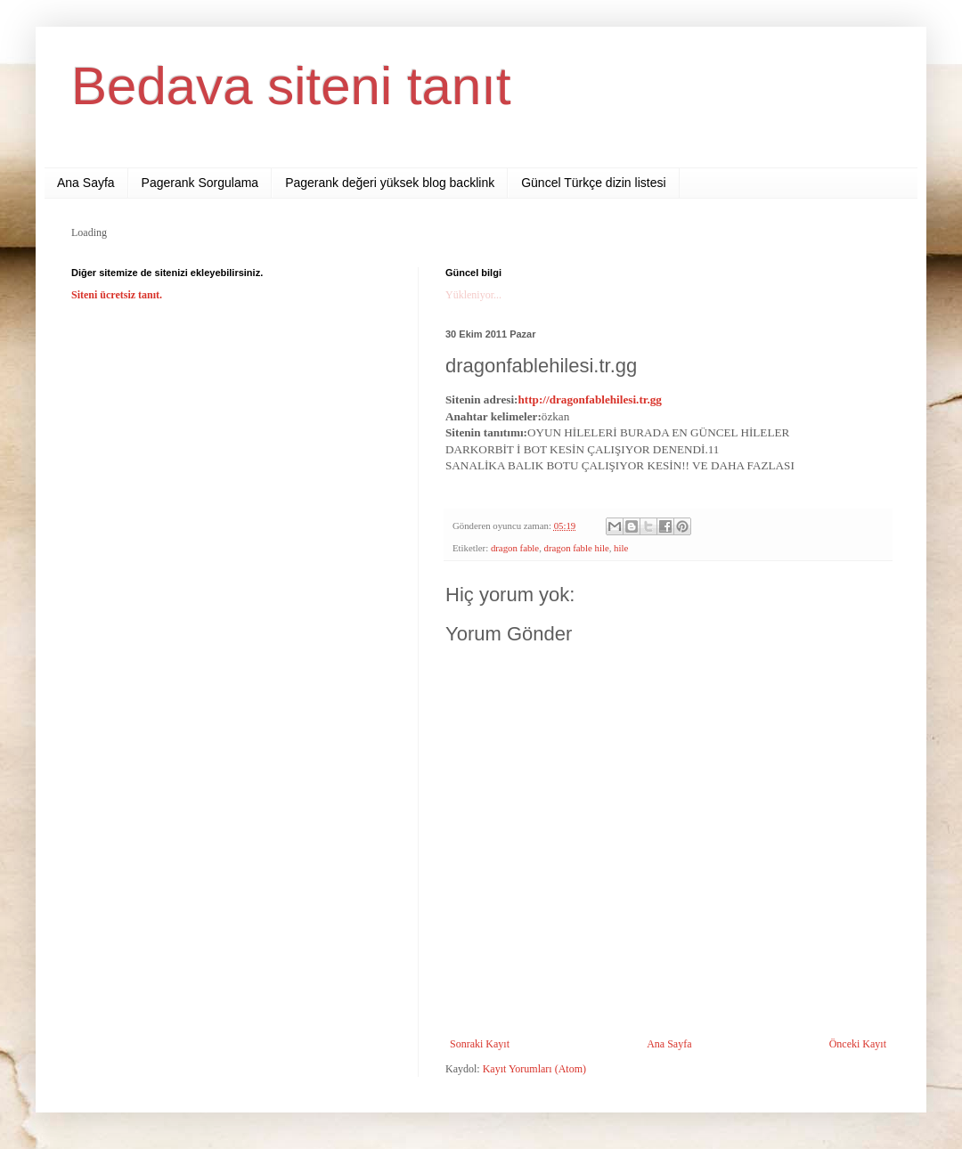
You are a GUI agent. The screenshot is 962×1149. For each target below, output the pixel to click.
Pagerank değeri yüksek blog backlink (389, 182)
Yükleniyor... (473, 295)
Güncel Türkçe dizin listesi (593, 182)
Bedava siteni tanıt (291, 86)
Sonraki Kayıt (480, 1044)
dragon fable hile (576, 547)
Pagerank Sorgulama (200, 182)
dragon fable (515, 547)
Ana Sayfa (86, 182)
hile (621, 547)
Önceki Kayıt (857, 1044)
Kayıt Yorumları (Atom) (534, 1069)
